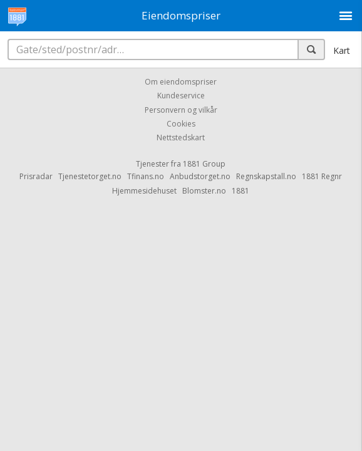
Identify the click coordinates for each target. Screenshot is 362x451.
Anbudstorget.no (200, 176)
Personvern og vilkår (181, 110)
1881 (240, 190)
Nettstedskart (181, 138)
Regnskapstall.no (266, 176)
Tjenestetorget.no (90, 176)
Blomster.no (204, 190)
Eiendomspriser (181, 15)
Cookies (181, 123)
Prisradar (36, 176)
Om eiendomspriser (181, 81)
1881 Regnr (322, 176)
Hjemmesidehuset (144, 190)
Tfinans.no (145, 176)
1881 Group (204, 163)
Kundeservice (181, 96)
